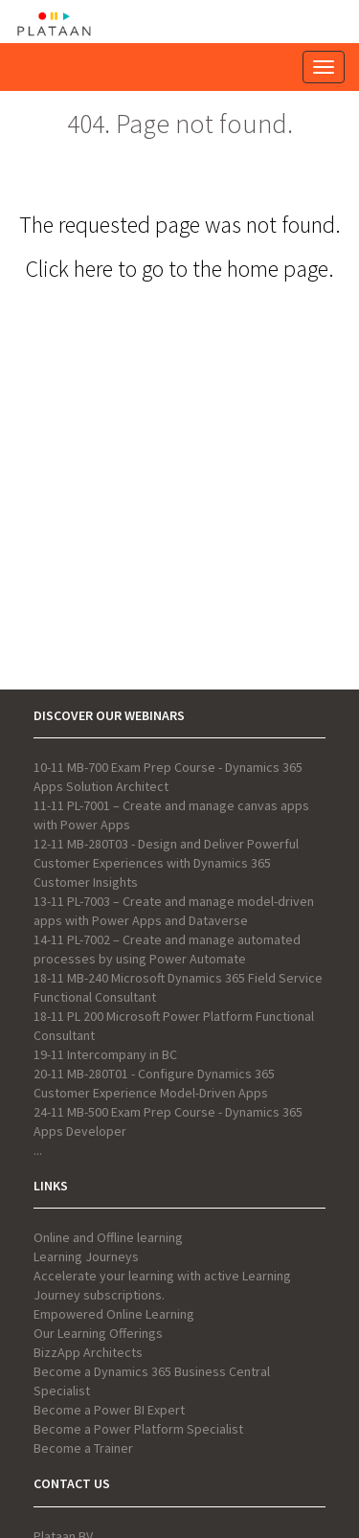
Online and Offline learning (108, 1237)
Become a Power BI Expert (109, 1409)
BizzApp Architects (88, 1352)
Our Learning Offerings (98, 1333)
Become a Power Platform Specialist (138, 1428)
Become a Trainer (83, 1448)
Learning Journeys (86, 1256)
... (38, 1150)
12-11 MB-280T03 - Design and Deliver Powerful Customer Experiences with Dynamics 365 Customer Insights (166, 863)
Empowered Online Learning (114, 1314)
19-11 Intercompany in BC (105, 1054)
